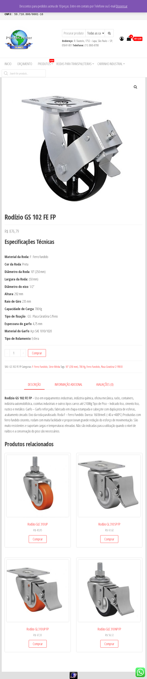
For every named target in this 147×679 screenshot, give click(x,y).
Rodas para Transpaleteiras (74, 63)
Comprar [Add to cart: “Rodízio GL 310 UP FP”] (38, 643)
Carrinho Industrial (109, 63)
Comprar (37, 353)
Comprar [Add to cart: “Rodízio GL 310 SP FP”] (109, 539)
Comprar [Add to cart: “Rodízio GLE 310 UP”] (38, 539)
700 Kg (82, 367)
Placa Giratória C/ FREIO (112, 367)
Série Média (54, 367)
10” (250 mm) (71, 367)
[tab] (37, 385)
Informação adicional (68, 384)
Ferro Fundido (93, 367)
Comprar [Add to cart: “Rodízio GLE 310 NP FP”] (109, 643)
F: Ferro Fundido (40, 367)
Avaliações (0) (105, 384)
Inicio (8, 63)
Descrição (34, 384)
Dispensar (121, 6)
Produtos (46, 62)
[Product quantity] (15, 353)
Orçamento (24, 63)
